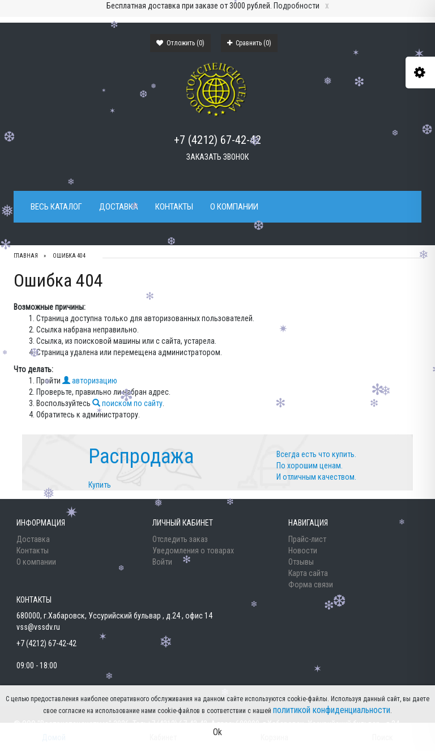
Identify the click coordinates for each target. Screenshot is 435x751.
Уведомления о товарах (193, 550)
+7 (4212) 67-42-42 (217, 140)
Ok (217, 732)
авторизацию (89, 380)
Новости (302, 550)
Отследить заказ (180, 539)
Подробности (296, 5)
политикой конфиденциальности (331, 710)
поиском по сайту (127, 403)
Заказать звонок (217, 156)
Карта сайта (308, 573)
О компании (234, 207)
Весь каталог (56, 207)
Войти (162, 561)
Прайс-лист (307, 539)
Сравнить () (249, 43)
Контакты (174, 207)
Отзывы (301, 561)
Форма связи (310, 584)
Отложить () (180, 43)
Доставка (118, 207)
